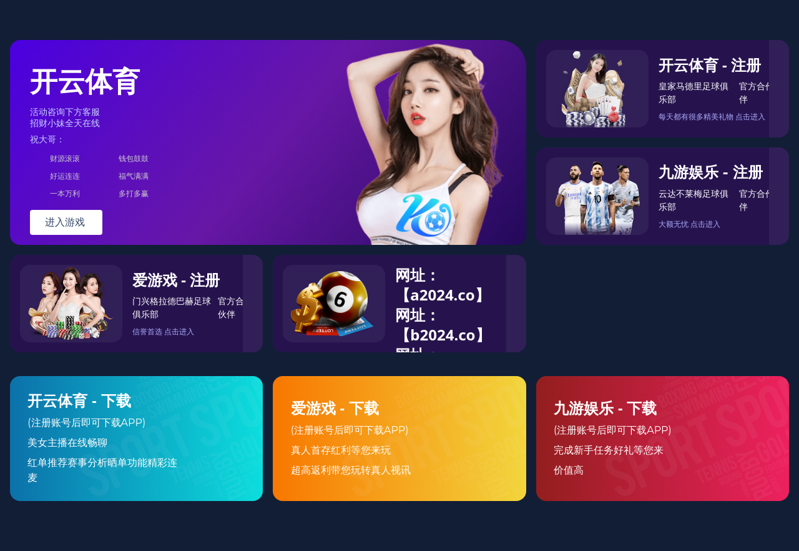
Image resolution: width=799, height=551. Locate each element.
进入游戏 (66, 222)
